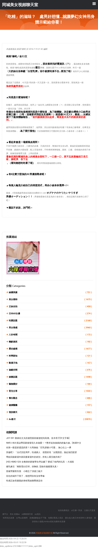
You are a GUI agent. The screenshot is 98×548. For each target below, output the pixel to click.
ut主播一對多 (76, 510)
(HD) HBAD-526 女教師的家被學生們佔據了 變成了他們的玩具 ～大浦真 (40, 462)
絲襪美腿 (50, 292)
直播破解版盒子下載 (37, 518)
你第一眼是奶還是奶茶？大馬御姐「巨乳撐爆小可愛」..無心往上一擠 (38, 447)
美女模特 (50, 299)
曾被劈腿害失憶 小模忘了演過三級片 (24, 471)
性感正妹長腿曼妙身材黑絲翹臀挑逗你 (24, 480)
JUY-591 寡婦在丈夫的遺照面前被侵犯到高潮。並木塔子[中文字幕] (37, 438)
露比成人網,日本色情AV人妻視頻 (78, 518)
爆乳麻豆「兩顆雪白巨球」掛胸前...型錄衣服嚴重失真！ (32, 466)
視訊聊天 (50, 412)
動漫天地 (50, 363)
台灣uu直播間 (22, 518)
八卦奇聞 (50, 335)
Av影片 (50, 419)
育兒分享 (50, 391)
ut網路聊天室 (27, 514)
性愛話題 (50, 320)
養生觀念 (50, 398)
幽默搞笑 (50, 342)
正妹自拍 (50, 306)
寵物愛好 (50, 384)
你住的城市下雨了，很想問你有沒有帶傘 (25, 476)
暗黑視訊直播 (8, 518)
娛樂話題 (50, 377)
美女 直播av (15, 514)
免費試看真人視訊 (55, 518)
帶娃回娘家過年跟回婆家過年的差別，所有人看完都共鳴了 (34, 457)
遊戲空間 (50, 370)
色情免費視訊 (63, 510)
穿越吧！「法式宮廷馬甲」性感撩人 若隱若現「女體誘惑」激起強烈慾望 (41, 452)
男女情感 (50, 328)
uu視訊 (38, 514)
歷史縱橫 (50, 349)
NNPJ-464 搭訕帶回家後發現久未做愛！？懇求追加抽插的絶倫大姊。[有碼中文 (43, 443)
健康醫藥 (50, 405)
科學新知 (50, 356)
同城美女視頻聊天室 (44, 533)
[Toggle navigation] (94, 3)
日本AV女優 (50, 313)
